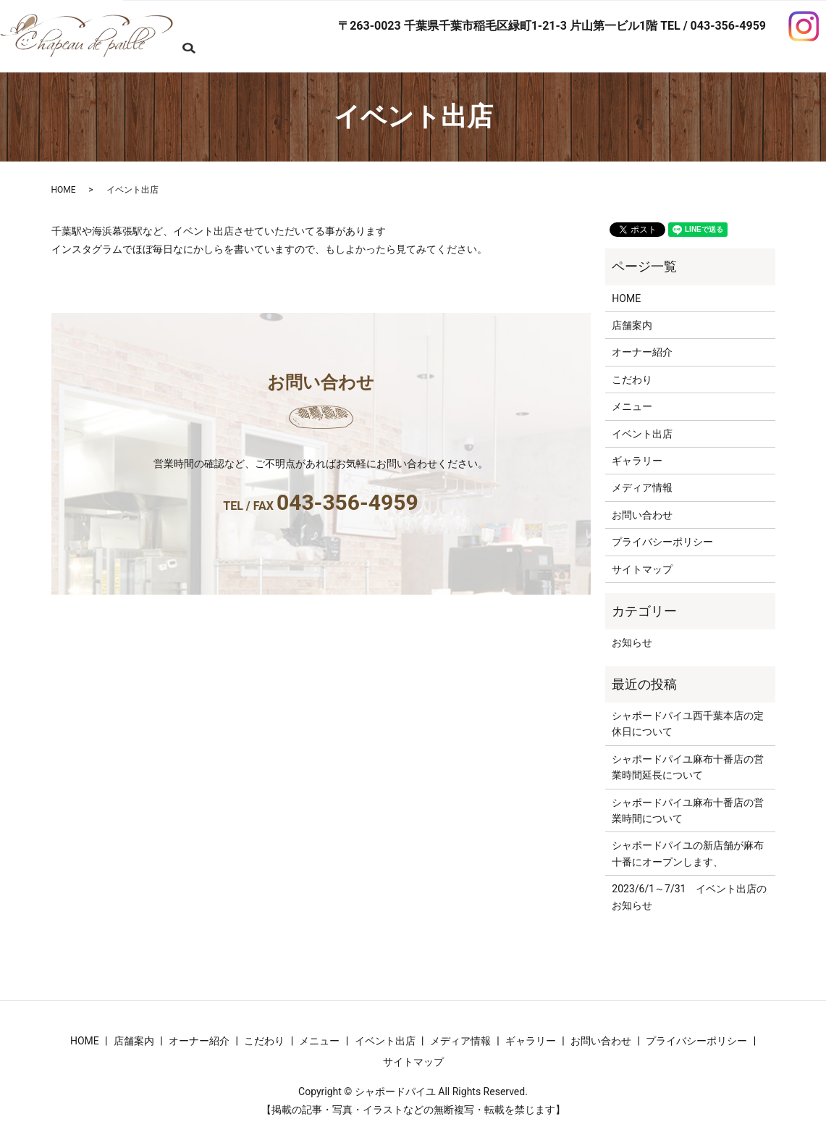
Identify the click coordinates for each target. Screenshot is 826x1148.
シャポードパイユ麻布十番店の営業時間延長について (688, 766)
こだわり (632, 379)
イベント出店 (642, 433)
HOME (203, 33)
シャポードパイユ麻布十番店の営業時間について (688, 810)
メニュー (632, 406)
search (287, 57)
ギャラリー (637, 460)
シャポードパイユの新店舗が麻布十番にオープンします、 (688, 853)
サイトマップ (642, 568)
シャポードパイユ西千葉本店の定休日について (688, 723)
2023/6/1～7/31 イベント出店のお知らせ (689, 896)
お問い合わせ (219, 56)
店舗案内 (632, 325)
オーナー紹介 (642, 352)
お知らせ (632, 642)
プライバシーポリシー (662, 542)
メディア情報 (642, 487)
